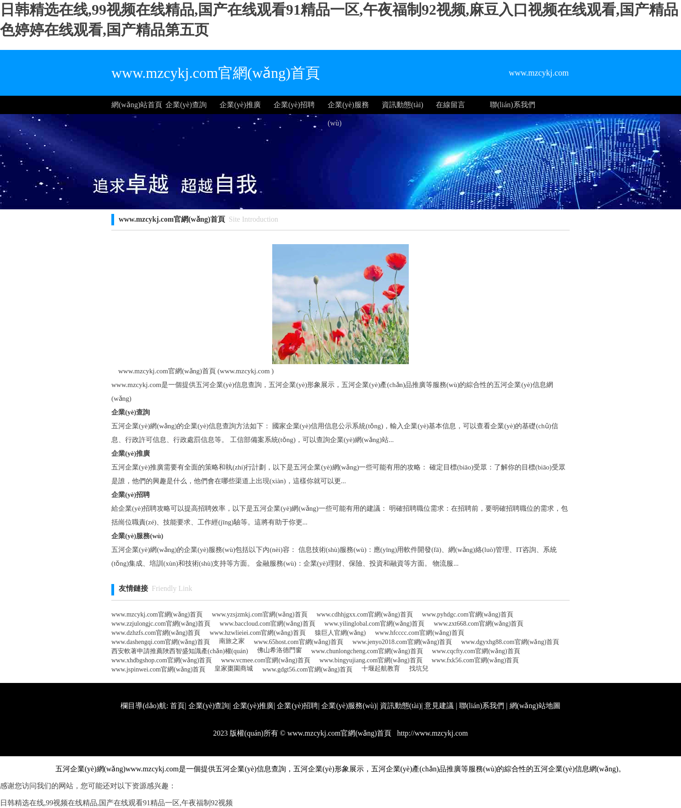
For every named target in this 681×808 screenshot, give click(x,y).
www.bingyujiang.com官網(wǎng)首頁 (371, 660)
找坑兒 (418, 668)
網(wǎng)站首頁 (136, 105)
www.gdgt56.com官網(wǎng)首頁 (307, 669)
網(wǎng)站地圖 (535, 706)
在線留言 (450, 105)
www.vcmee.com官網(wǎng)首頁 (265, 660)
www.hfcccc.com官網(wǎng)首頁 (419, 632)
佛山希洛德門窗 (279, 650)
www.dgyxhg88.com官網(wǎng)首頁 (510, 642)
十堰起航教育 (381, 668)
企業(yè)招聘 (294, 105)
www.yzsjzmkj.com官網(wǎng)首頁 (260, 614)
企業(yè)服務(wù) (348, 107)
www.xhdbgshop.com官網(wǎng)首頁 (161, 660)
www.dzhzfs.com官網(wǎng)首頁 (156, 632)
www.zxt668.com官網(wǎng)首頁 (478, 623)
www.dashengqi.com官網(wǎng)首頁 (160, 642)
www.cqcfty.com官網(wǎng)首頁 (476, 651)
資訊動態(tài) (402, 105)
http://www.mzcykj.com (431, 733)
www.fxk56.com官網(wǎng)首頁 (475, 660)
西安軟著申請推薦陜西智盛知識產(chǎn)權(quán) (179, 651)
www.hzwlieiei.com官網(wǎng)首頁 (258, 632)
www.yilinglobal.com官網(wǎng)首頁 (374, 623)
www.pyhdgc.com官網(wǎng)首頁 (467, 614)
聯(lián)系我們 (512, 105)
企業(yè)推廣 (240, 105)
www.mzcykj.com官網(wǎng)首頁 (157, 614)
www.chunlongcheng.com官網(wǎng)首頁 (367, 651)
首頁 (177, 706)
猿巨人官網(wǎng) (340, 632)
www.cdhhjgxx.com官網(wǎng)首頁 (365, 614)
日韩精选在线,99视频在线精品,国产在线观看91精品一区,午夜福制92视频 (116, 803)
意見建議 (439, 706)
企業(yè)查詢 (186, 105)
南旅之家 (232, 641)
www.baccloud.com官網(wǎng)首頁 (267, 623)
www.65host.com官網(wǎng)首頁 (298, 642)
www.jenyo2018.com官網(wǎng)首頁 (402, 642)
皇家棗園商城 (233, 668)
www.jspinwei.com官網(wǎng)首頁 (158, 669)
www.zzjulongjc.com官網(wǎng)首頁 (160, 623)
